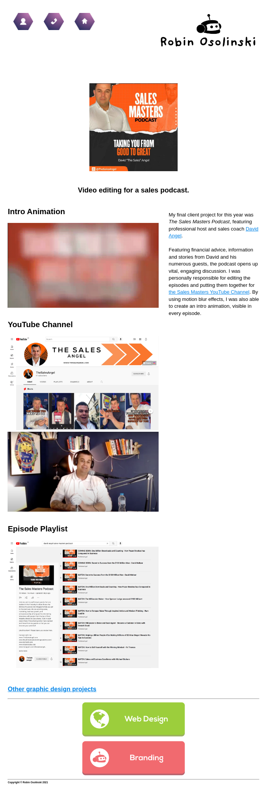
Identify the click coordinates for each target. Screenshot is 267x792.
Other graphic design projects (52, 688)
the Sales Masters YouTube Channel (209, 292)
